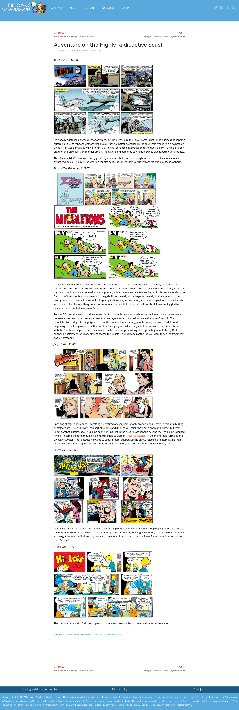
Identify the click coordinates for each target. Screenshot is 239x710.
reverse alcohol (136, 435)
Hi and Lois (59, 635)
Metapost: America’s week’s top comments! (164, 36)
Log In (125, 7)
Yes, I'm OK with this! (213, 698)
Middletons (86, 635)
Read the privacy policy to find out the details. (212, 691)
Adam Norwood (133, 701)
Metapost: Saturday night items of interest (74, 36)
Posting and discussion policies (39, 689)
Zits (119, 635)
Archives (56, 7)
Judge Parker (72, 635)
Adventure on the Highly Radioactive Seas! (108, 44)
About (74, 7)
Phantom (98, 635)
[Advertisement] (109, 654)
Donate (90, 7)
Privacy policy (119, 689)
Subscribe (108, 7)
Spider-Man (109, 635)
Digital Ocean (57, 701)
